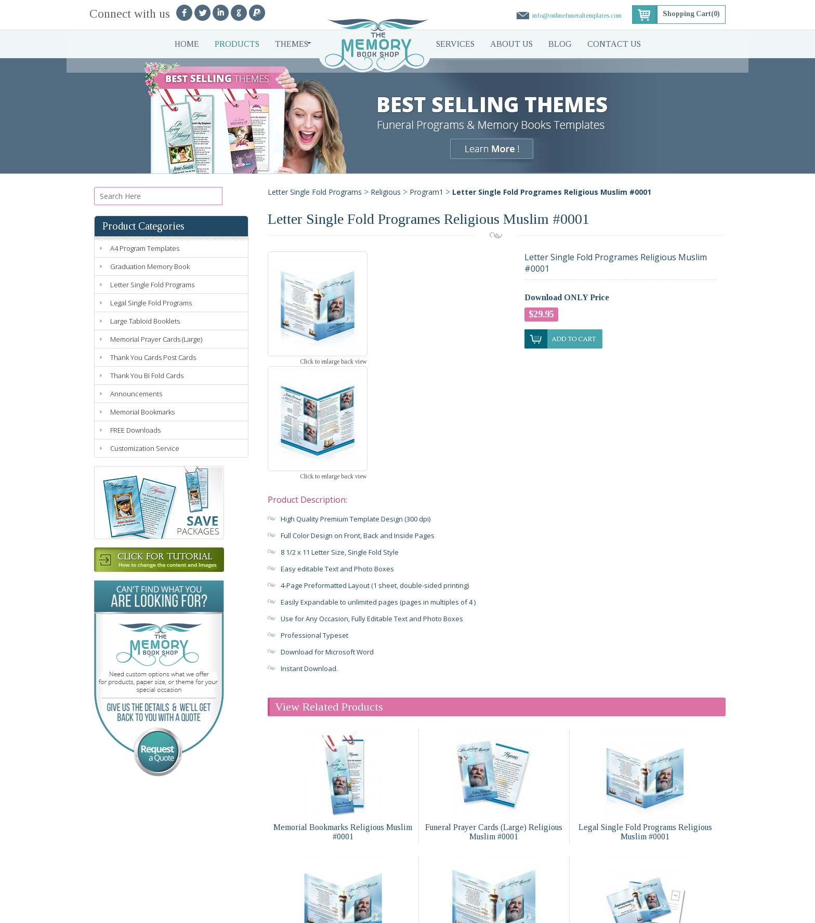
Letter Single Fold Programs (152, 284)
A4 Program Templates (144, 248)
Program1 (426, 192)
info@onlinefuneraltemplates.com (576, 15)
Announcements (136, 393)
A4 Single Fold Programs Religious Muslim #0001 (494, 844)
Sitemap (360, 911)
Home (187, 43)
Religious (386, 192)
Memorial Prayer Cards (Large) (156, 339)
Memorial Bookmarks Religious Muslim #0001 (342, 716)
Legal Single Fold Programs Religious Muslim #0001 (645, 716)
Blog (560, 43)
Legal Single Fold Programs (151, 302)
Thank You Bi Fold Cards (146, 375)
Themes (291, 43)
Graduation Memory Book (150, 266)
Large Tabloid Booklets (145, 321)
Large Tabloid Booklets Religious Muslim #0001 (343, 844)
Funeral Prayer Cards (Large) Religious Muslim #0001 (493, 716)
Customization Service (144, 448)
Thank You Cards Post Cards (153, 357)
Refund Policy (323, 911)
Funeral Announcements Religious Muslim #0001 (645, 844)
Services (455, 43)
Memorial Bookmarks (142, 412)
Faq (285, 892)
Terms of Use (279, 911)
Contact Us (614, 43)
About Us (511, 43)
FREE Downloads (135, 430)
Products (237, 43)
